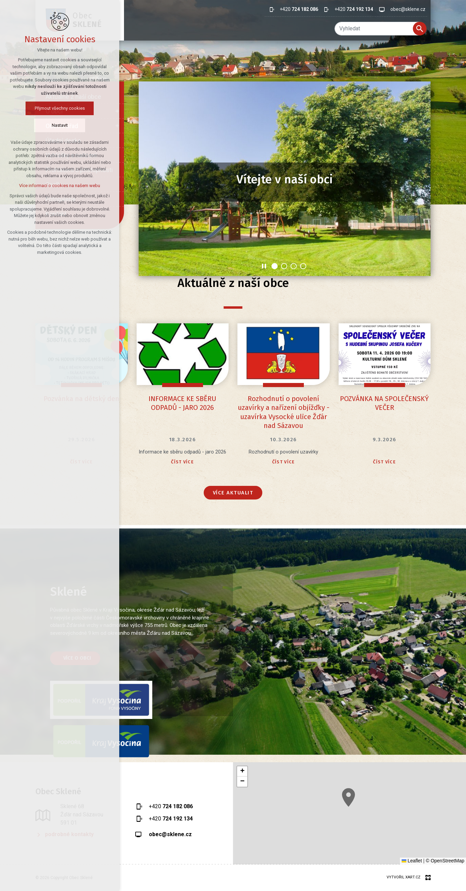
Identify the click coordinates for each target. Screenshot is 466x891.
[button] (242, 771)
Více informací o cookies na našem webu (40, 185)
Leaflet (412, 860)
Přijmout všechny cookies (41, 108)
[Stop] (264, 266)
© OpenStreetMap (445, 860)
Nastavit (41, 125)
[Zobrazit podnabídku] (117, 111)
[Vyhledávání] (419, 28)
